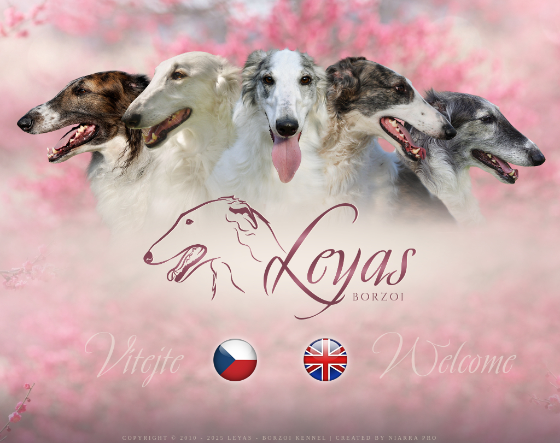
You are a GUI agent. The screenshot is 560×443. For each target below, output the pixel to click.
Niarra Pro (413, 438)
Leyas (240, 438)
